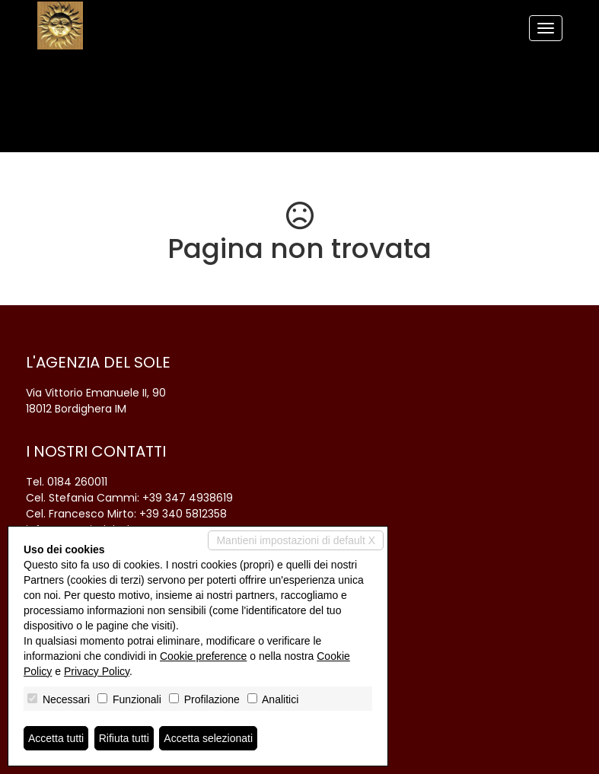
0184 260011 (77, 481)
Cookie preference (203, 656)
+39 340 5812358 (183, 513)
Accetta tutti (56, 738)
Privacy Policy (96, 671)
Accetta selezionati (208, 738)
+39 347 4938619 (187, 497)
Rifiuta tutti (124, 738)
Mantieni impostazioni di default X (295, 540)
